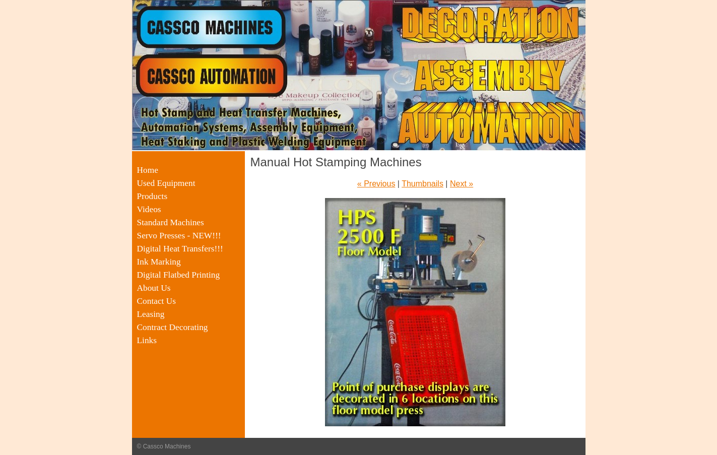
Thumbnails (422, 183)
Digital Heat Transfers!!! (180, 248)
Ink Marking (159, 262)
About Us (154, 288)
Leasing (151, 314)
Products (152, 196)
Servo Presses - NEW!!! (179, 235)
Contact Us (156, 301)
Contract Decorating (172, 327)
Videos (149, 209)
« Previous (376, 183)
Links (147, 340)
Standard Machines (170, 222)
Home (147, 170)
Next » (461, 183)
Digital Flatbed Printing (178, 275)
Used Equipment (166, 183)
